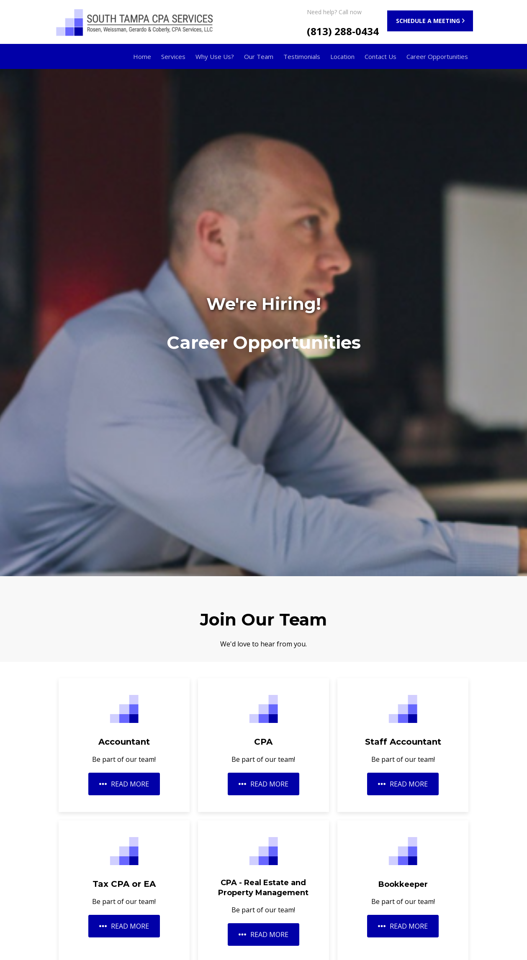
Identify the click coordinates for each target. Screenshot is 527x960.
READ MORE (124, 784)
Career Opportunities (437, 56)
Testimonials (301, 56)
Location (342, 56)
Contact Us (380, 56)
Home (142, 56)
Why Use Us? (214, 56)
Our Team (258, 56)
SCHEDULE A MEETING (428, 21)
